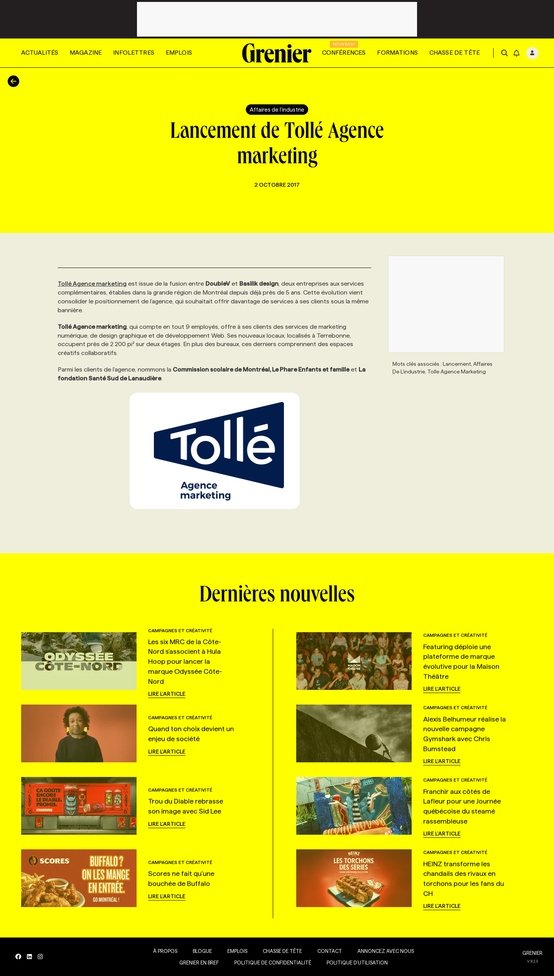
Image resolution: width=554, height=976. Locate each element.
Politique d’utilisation (357, 962)
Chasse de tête (454, 52)
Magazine (86, 52)
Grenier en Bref (199, 962)
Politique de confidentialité (272, 962)
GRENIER (532, 953)
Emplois (179, 52)
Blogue (202, 951)
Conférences (344, 52)
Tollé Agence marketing (92, 283)
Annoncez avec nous (385, 951)
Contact (329, 951)
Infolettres (133, 52)
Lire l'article (166, 694)
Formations (397, 52)
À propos (165, 951)
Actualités (39, 52)
